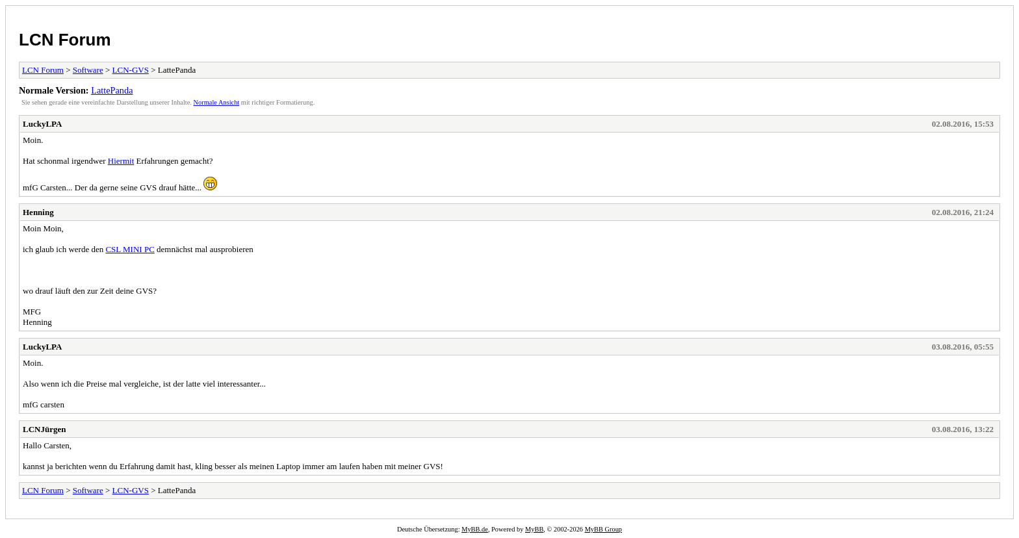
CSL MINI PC (129, 249)
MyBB (534, 529)
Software (88, 70)
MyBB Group (603, 529)
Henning (38, 212)
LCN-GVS (130, 70)
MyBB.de (474, 529)
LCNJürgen (44, 429)
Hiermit (121, 161)
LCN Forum (65, 39)
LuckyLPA (42, 124)
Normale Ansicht (217, 102)
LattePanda (112, 90)
